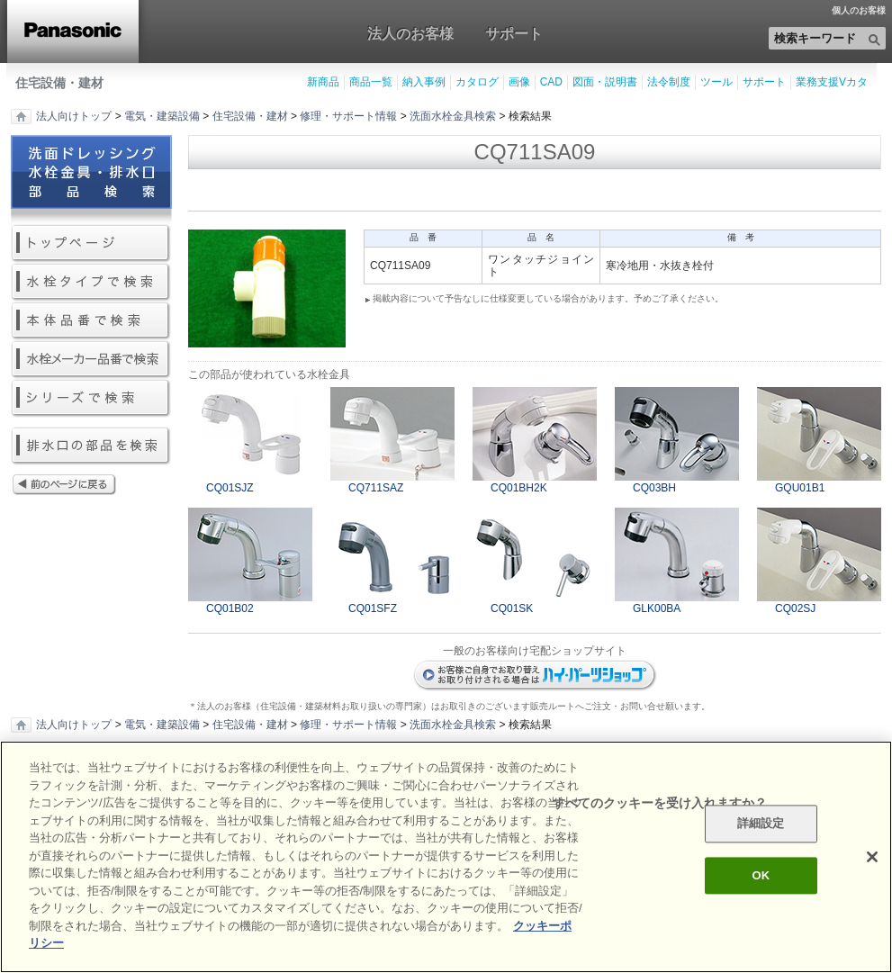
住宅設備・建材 (59, 83)
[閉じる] (872, 857)
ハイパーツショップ (535, 675)
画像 (519, 82)
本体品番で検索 (91, 321)
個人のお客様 (859, 10)
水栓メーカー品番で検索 (91, 359)
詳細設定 (761, 824)
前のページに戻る (91, 485)
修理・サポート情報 (348, 116)
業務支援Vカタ (832, 82)
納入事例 (424, 82)
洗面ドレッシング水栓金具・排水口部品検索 (91, 179)
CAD (551, 82)
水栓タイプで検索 (91, 282)
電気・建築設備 (162, 116)
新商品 (323, 82)
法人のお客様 (410, 33)
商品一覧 (370, 82)
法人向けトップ (74, 116)
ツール (716, 82)
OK (761, 875)
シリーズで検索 (91, 398)
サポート (514, 33)
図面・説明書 (604, 82)
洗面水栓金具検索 (453, 116)
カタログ (477, 82)
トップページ (91, 243)
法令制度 (668, 82)
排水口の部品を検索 (91, 446)
